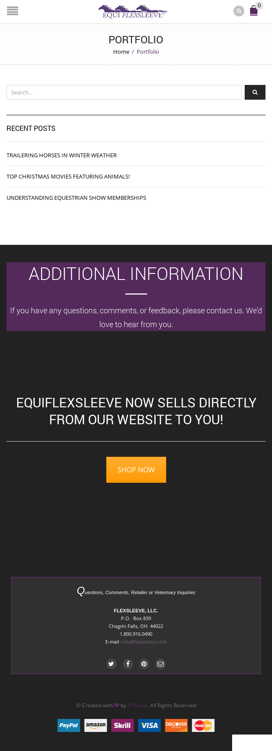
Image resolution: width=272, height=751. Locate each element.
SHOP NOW (136, 470)
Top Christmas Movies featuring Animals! (68, 176)
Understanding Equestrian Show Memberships (76, 198)
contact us (224, 310)
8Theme (137, 705)
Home (121, 51)
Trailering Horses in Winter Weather (62, 155)
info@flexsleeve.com (144, 641)
